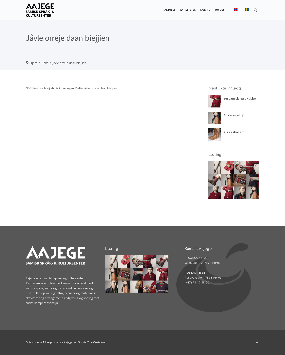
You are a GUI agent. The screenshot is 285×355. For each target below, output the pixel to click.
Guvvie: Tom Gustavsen (92, 342)
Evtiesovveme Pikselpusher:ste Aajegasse (51, 342)
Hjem (33, 63)
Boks (45, 63)
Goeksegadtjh (233, 115)
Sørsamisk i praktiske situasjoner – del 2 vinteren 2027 (239, 98)
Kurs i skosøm (233, 132)
